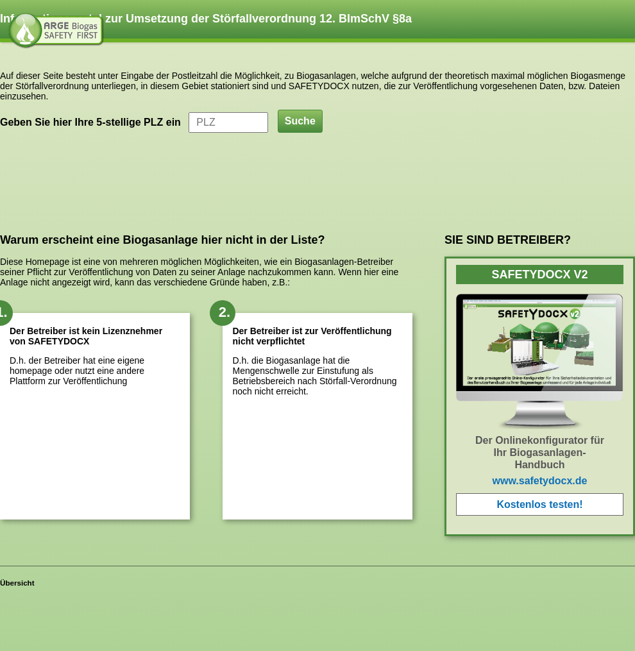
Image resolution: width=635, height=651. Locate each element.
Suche (300, 120)
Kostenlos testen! (539, 504)
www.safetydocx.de (540, 480)
